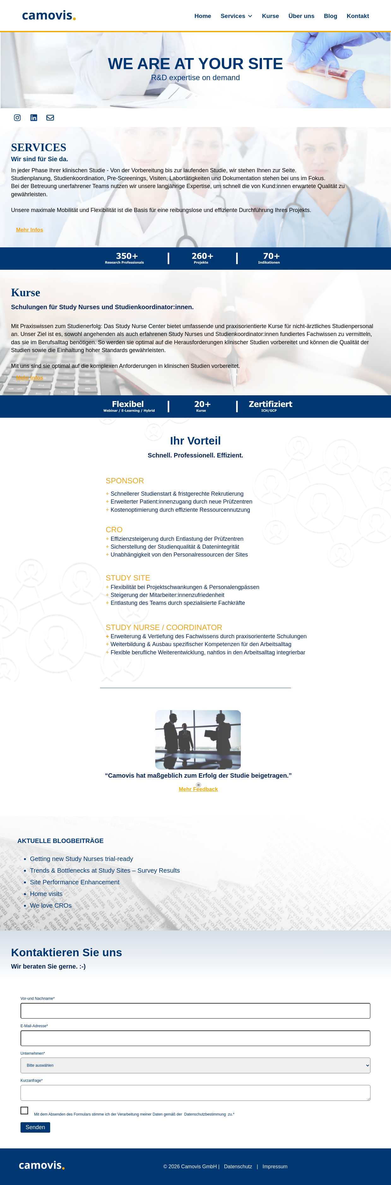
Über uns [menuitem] (301, 16)
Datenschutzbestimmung (205, 1114)
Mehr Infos (29, 230)
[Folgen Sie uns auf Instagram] (17, 117)
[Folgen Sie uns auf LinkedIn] (33, 117)
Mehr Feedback (198, 789)
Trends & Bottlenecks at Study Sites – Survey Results (105, 870)
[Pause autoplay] (198, 785)
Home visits (46, 893)
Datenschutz (238, 1166)
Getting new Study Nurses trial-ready (81, 858)
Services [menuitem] (233, 16)
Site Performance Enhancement (75, 882)
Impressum (275, 1166)
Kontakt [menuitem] (358, 16)
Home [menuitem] (202, 16)
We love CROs (51, 905)
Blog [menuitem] (330, 16)
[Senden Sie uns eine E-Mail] (50, 117)
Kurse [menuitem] (270, 16)
